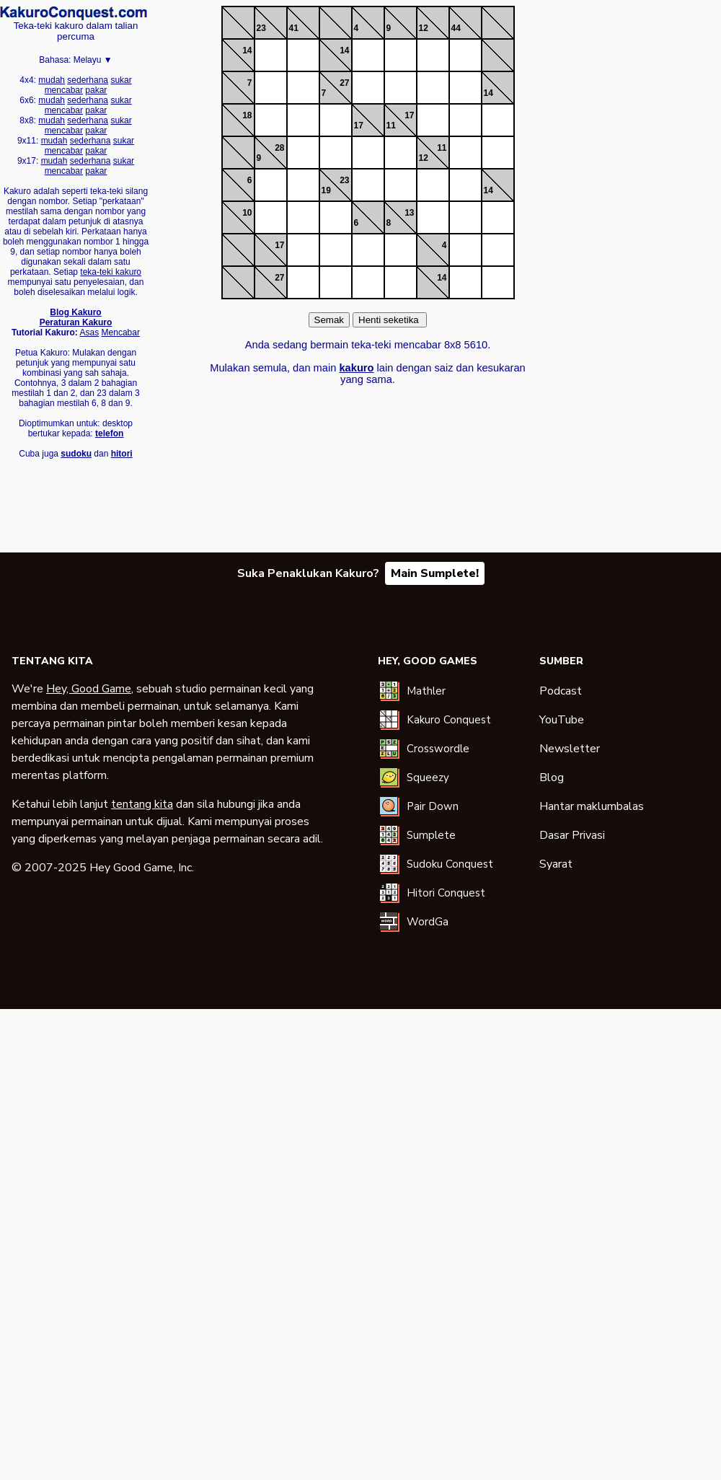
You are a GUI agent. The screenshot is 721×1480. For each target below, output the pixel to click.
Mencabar (121, 332)
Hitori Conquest (446, 893)
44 (456, 28)
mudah (51, 80)
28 (279, 148)
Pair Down (433, 806)
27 (344, 83)
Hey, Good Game (88, 689)
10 (247, 213)
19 (326, 190)
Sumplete (431, 835)
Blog (551, 777)
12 (423, 28)
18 (247, 115)
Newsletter (569, 749)
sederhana (87, 80)
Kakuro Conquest (449, 720)
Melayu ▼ (93, 60)
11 (391, 125)
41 (293, 28)
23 (261, 28)
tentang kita (142, 804)
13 (409, 213)
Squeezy (428, 777)
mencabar (64, 90)
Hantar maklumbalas (591, 806)
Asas (89, 332)
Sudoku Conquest (450, 864)
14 (247, 50)
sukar (120, 80)
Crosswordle (438, 748)
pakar (96, 90)
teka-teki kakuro (110, 272)
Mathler (426, 691)
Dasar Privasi (572, 835)
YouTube (561, 720)
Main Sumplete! (435, 573)
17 (358, 125)
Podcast (560, 691)
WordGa (427, 922)
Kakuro (73, 13)
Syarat (555, 864)
